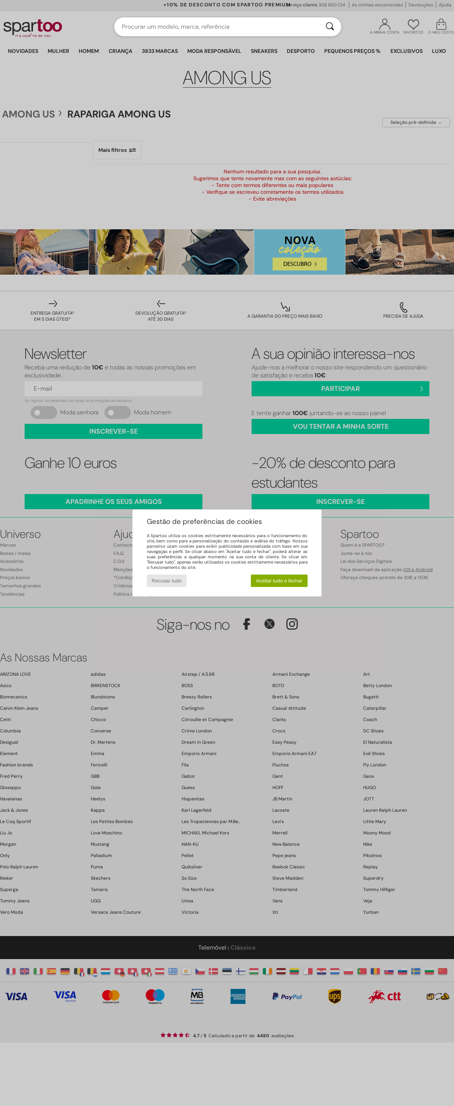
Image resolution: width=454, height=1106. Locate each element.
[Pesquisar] (329, 26)
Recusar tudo (167, 581)
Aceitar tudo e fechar (279, 581)
